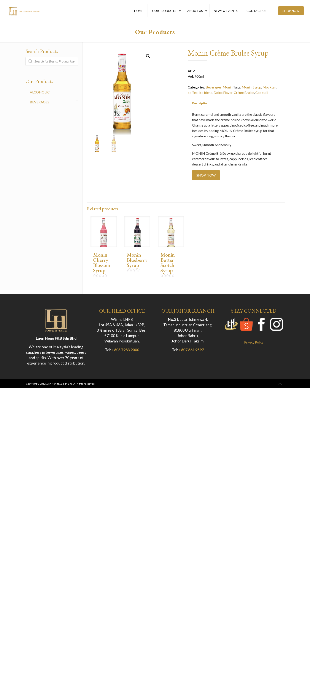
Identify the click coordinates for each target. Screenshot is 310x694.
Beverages (213, 87)
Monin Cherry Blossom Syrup (101, 262)
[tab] (200, 103)
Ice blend (205, 92)
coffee (192, 92)
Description (200, 103)
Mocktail (269, 87)
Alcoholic (40, 92)
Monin (227, 87)
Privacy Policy (253, 342)
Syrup (257, 87)
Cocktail (261, 92)
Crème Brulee (244, 92)
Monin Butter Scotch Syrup (168, 262)
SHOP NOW (291, 11)
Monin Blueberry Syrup (137, 259)
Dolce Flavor (223, 92)
